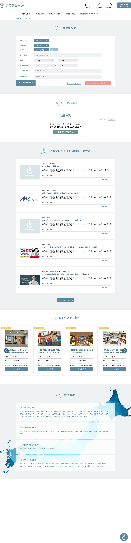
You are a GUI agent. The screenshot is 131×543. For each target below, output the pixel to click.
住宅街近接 (59, 463)
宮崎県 (74, 416)
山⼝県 (22, 416)
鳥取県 (91, 414)
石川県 (106, 411)
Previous (6, 350)
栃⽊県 (63, 411)
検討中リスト (110, 7)
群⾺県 (69, 411)
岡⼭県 (101, 414)
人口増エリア (32, 463)
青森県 (27, 411)
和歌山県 (84, 414)
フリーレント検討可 (82, 466)
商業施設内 (75, 463)
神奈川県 (90, 411)
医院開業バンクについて (89, 14)
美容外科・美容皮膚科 (86, 431)
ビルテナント (27, 448)
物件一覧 (59, 103)
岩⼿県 (32, 411)
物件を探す (26, 14)
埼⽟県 (74, 411)
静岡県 (42, 414)
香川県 (32, 416)
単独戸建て (52, 448)
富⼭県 (101, 411)
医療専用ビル (51, 466)
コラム (106, 14)
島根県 (96, 414)
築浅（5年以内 (32, 466)
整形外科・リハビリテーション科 (52, 431)
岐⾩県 (37, 414)
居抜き (67, 466)
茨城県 (58, 411)
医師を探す (40, 14)
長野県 (32, 414)
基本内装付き (60, 466)
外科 (40, 431)
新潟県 (96, 411)
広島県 (106, 414)
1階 (45, 466)
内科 (21, 431)
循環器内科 (35, 431)
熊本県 (63, 416)
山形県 (48, 411)
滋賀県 (58, 414)
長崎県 (58, 416)
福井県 (22, 414)
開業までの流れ (55, 14)
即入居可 (72, 466)
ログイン (87, 7)
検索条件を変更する (65, 132)
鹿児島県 (79, 416)
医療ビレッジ (44, 448)
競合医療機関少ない (90, 463)
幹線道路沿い (23, 463)
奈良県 (79, 414)
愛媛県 (37, 416)
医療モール (36, 448)
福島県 (53, 411)
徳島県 (27, 416)
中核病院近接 (67, 463)
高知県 (42, 416)
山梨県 (27, 414)
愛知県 (48, 414)
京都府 (63, 414)
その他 (22, 433)
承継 (21, 448)
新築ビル (39, 466)
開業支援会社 (72, 103)
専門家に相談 (70, 14)
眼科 (100, 431)
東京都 (84, 411)
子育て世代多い (102, 463)
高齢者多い (23, 466)
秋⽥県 (42, 411)
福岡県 (48, 416)
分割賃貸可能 (99, 466)
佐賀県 (53, 416)
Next (124, 350)
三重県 (53, 414)
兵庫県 (74, 414)
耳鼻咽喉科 (106, 431)
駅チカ (82, 463)
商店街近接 (41, 463)
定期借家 (91, 466)
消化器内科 (27, 431)
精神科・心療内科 (68, 431)
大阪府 (69, 414)
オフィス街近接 (49, 463)
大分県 (69, 416)
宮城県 (37, 411)
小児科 (96, 431)
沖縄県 (85, 416)
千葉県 (79, 411)
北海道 (22, 411)
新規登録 (99, 7)
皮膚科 (77, 431)
